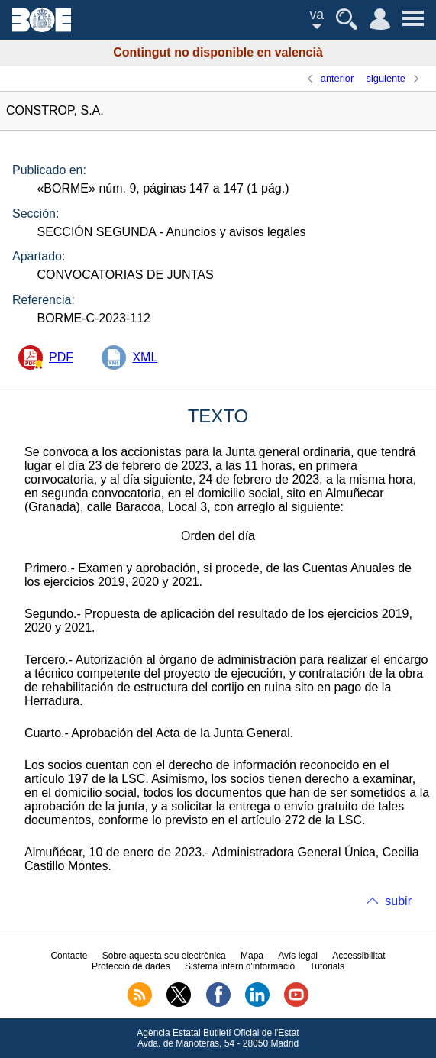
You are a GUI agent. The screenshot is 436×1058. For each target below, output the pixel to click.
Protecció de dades (131, 966)
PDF (61, 357)
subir (398, 901)
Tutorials (326, 966)
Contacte (68, 955)
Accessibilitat (358, 955)
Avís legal (298, 955)
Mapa (252, 955)
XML (144, 357)
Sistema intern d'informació (240, 966)
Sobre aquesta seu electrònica (164, 955)
